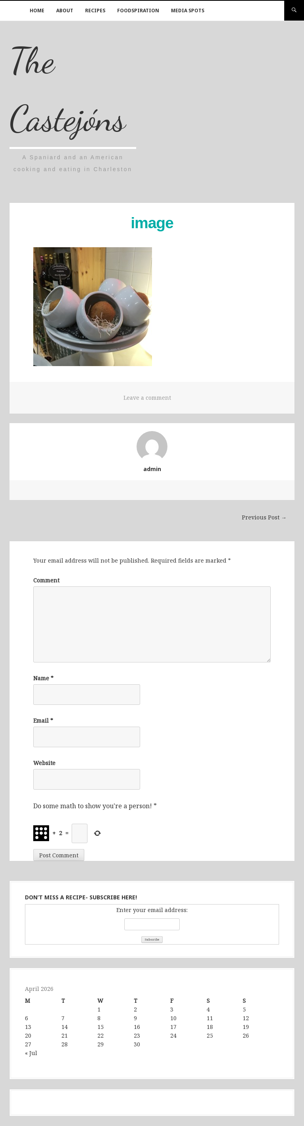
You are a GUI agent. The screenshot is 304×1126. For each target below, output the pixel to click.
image (152, 222)
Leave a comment (147, 397)
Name (43, 678)
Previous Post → (264, 517)
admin (152, 469)
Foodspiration (138, 10)
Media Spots (187, 10)
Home (37, 10)
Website (44, 763)
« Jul (31, 1053)
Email (43, 720)
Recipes (95, 10)
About (64, 10)
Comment (46, 580)
